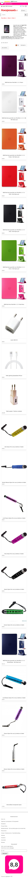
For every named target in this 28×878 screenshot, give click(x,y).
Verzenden (3, 840)
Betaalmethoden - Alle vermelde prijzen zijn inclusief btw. (13, 828)
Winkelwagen (9, 6)
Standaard (23, 45)
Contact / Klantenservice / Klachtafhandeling (10, 833)
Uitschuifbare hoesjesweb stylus (14, 804)
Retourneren (3, 830)
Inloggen (3, 6)
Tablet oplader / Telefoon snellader (14, 411)
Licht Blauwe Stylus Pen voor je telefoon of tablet (14, 697)
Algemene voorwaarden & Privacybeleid (9, 821)
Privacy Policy (4, 826)
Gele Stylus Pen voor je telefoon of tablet (14, 446)
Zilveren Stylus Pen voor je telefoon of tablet (14, 769)
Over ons (3, 819)
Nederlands (26, 6)
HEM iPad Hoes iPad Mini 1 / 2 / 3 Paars (14, 82)
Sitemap (3, 835)
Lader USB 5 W (14, 340)
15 (3, 42)
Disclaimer (3, 823)
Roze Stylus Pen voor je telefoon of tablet (14, 553)
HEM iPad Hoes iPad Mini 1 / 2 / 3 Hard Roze (14, 304)
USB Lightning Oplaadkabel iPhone (14, 375)
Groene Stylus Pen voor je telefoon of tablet (14, 625)
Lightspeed (7, 876)
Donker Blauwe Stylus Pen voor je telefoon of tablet (14, 482)
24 (7, 42)
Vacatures (3, 837)
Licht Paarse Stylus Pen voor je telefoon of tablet (14, 518)
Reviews (3, 842)
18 (5, 42)
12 (1, 42)
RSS (11, 876)
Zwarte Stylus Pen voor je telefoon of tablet (14, 589)
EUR (24, 6)
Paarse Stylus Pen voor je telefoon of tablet (14, 733)
